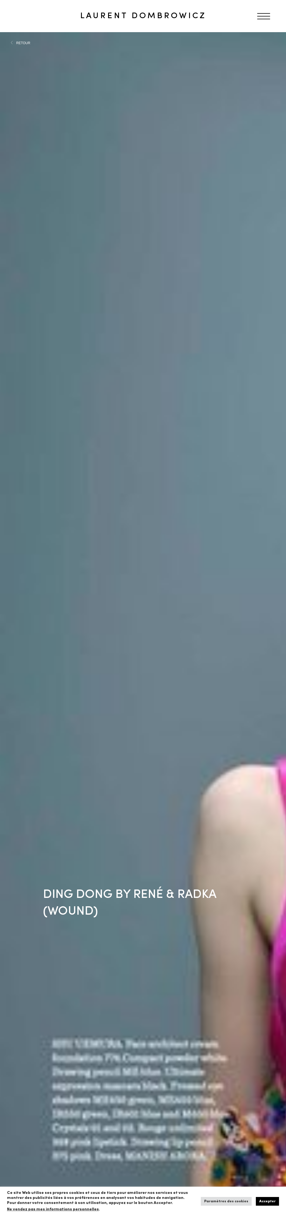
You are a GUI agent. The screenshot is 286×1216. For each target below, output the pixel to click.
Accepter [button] (267, 1201)
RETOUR (23, 43)
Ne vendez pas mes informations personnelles (53, 1209)
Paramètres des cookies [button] (226, 1201)
